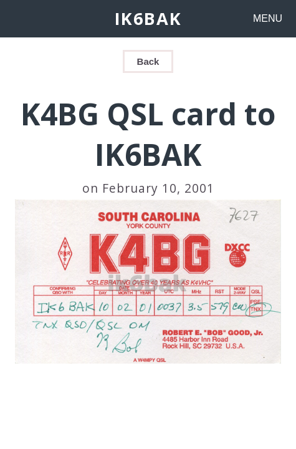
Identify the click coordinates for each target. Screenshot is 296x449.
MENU (267, 18)
